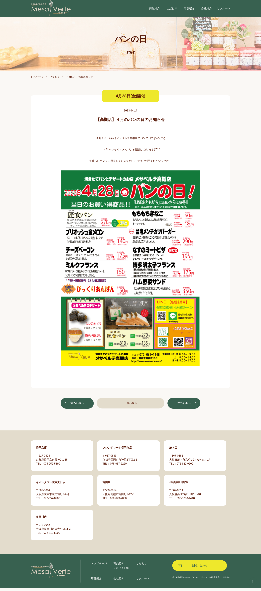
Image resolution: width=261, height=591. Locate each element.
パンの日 (55, 81)
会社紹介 (119, 581)
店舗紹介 (96, 581)
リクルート (142, 581)
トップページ (37, 81)
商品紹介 (119, 566)
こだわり (141, 566)
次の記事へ (183, 407)
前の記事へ (77, 407)
